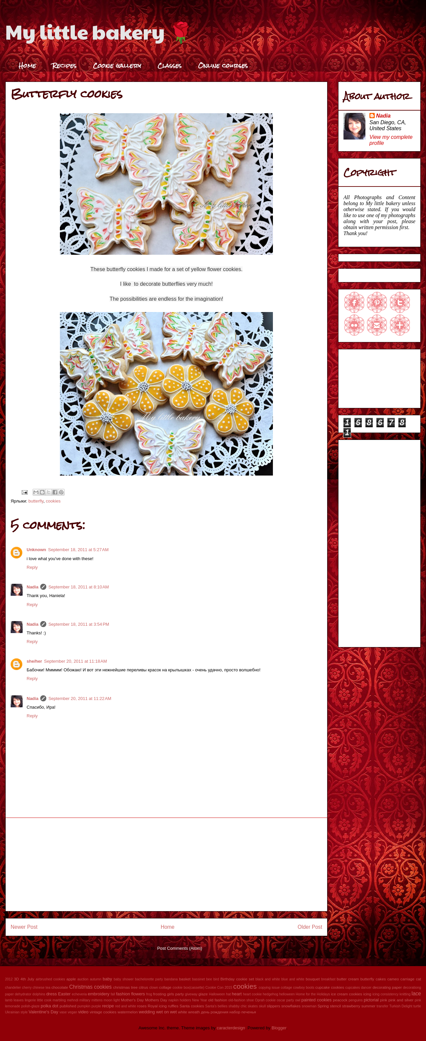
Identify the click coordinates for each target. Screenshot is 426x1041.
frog (149, 994)
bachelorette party (149, 979)
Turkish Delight (400, 1006)
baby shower (123, 979)
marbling (59, 1000)
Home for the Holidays (313, 994)
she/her (34, 661)
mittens (97, 1000)
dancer (366, 987)
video (83, 1011)
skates (253, 1006)
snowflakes (291, 1006)
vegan (72, 1012)
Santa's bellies (216, 1006)
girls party (175, 994)
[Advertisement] (166, 864)
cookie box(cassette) (188, 987)
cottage (286, 987)
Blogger (279, 1027)
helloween (287, 994)
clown (153, 987)
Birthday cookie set (237, 979)
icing (367, 994)
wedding (147, 1011)
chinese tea (41, 987)
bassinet (198, 979)
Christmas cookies (90, 987)
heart (237, 993)
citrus (143, 987)
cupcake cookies (330, 987)
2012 (9, 979)
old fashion (217, 1000)
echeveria (79, 994)
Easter (64, 993)
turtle (417, 1006)
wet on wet (166, 1011)
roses (142, 1006)
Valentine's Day (43, 1011)
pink (383, 1000)
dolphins (38, 994)
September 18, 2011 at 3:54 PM (78, 624)
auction (83, 979)
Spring (323, 1006)
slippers (273, 1006)
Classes (169, 65)
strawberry (351, 1006)
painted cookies (317, 999)
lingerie (30, 1000)
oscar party (285, 1000)
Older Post (310, 927)
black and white (267, 979)
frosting (159, 994)
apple (71, 979)
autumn (96, 979)
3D (16, 979)
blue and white (292, 979)
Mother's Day (132, 1000)
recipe (108, 1005)
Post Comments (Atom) (179, 948)
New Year (199, 1000)
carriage (407, 979)
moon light (112, 1000)
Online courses (223, 65)
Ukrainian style (16, 1012)
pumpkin (83, 1006)
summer (368, 1006)
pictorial (371, 999)
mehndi (72, 1000)
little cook (44, 1000)
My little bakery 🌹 (99, 31)
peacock (340, 1000)
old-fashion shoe (241, 1000)
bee (209, 979)
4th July (27, 979)
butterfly (35, 501)
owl (298, 1000)
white (182, 1012)
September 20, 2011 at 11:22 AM (79, 698)
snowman (309, 1006)
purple (96, 1006)
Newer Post (24, 927)
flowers (138, 993)
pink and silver (401, 1000)
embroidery (98, 993)
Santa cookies (192, 1006)
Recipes (64, 65)
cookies (53, 501)
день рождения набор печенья (228, 1012)
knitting (405, 994)
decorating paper (387, 987)
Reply (32, 567)
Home (27, 65)
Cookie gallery (117, 65)
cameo (393, 979)
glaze (203, 994)
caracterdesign (231, 1027)
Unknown (36, 549)
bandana (171, 979)
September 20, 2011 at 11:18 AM (75, 661)
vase (63, 1012)
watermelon (127, 1012)
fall (112, 994)
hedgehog (270, 994)
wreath (194, 1012)
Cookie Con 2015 (218, 987)
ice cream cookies (346, 994)
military (85, 1000)
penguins (356, 1000)
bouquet (313, 979)
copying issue (269, 987)
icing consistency (385, 994)
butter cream (348, 979)
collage (165, 987)
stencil (335, 1006)
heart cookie (252, 994)
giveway (191, 994)
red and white (125, 1006)
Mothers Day (156, 1000)
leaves (19, 1000)
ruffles (173, 1006)
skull (262, 1006)
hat (228, 994)
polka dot (49, 1005)
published (68, 1006)
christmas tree (125, 987)
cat (418, 979)
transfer (382, 1006)
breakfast (328, 979)
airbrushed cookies (50, 979)
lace (416, 993)
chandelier (13, 987)
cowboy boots (304, 987)
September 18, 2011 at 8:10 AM (78, 586)
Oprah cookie (265, 1000)
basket (184, 979)
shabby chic (238, 1006)
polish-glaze (30, 1006)
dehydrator (23, 994)
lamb (9, 1000)
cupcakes (352, 987)
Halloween (217, 994)
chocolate (59, 987)
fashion (123, 993)
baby (107, 978)
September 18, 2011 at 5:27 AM (78, 549)
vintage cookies (103, 1012)
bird (216, 979)
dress (51, 993)
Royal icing (157, 1006)
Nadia (32, 586)
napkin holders (179, 1000)
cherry (27, 987)
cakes (381, 979)
